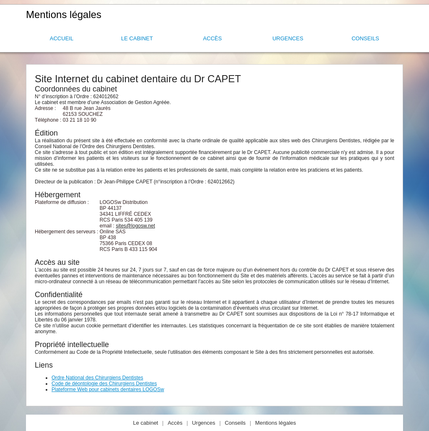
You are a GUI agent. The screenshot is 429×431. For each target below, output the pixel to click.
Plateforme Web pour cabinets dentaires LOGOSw (108, 389)
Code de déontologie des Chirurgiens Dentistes (104, 384)
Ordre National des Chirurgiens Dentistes (97, 378)
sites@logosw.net (135, 226)
